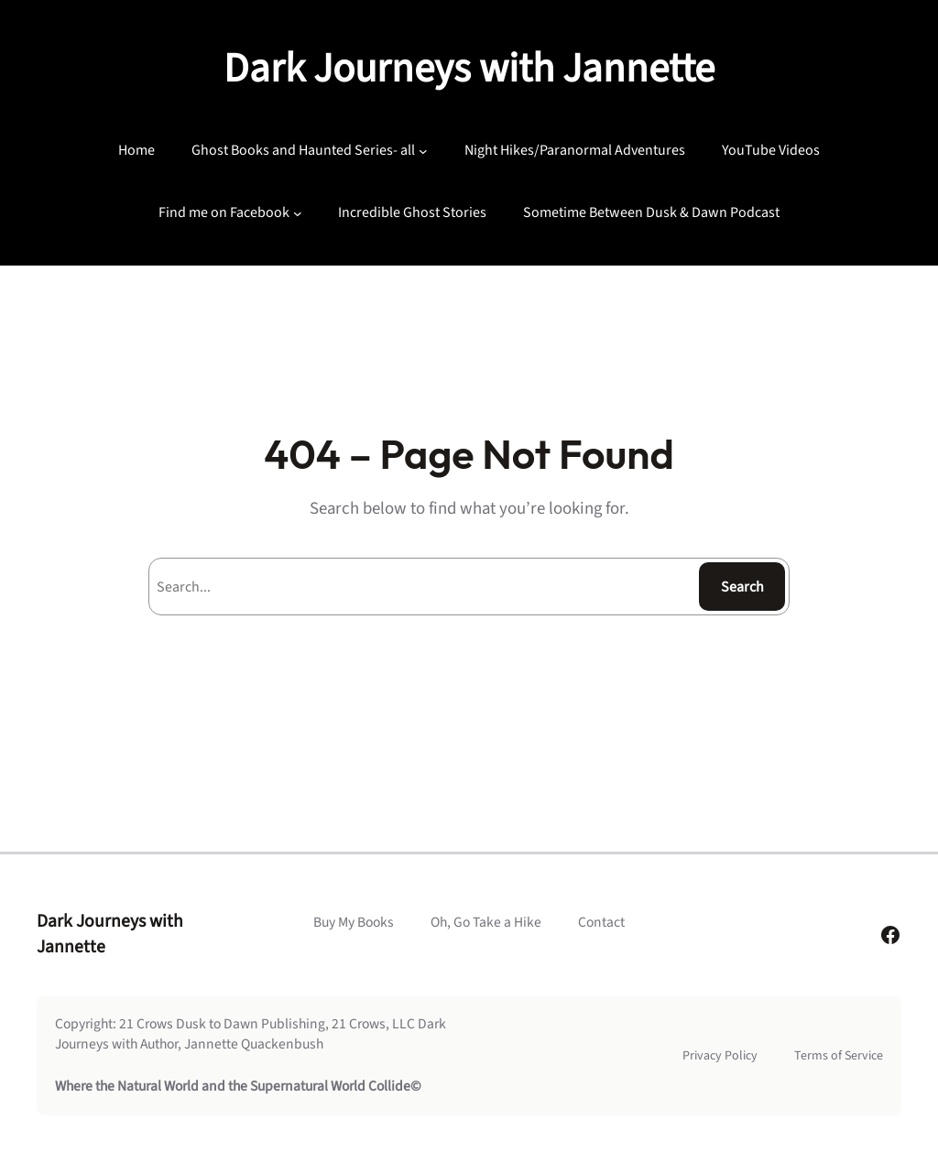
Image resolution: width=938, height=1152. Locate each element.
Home (136, 150)
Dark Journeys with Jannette (469, 68)
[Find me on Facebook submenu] (297, 213)
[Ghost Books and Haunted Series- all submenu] (423, 151)
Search (742, 587)
